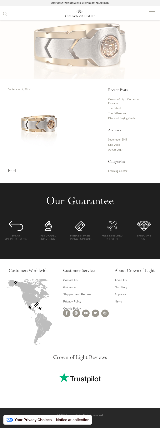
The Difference (117, 113)
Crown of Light (80, 13)
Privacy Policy (72, 301)
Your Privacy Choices (29, 420)
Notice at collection (72, 420)
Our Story (121, 287)
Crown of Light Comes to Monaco (123, 101)
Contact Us (70, 280)
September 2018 (118, 139)
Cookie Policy (72, 308)
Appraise (120, 294)
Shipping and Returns (77, 294)
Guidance (69, 287)
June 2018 (114, 145)
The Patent (114, 108)
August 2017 (115, 150)
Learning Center (117, 171)
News (118, 301)
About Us (121, 280)
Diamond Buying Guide (121, 118)
